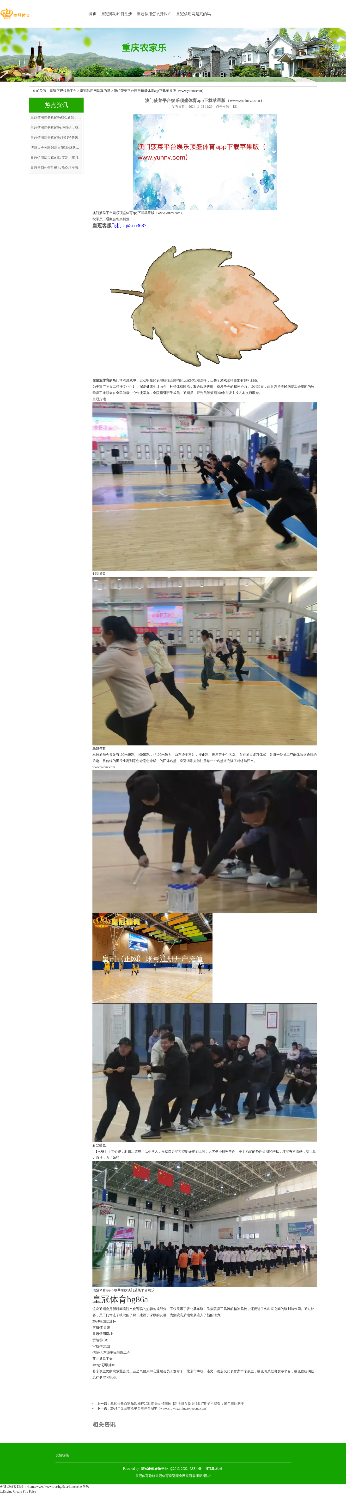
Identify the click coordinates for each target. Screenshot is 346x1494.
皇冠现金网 (177, 1476)
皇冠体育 (162, 1476)
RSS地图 (196, 1468)
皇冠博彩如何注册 (116, 14)
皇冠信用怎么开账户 (154, 14)
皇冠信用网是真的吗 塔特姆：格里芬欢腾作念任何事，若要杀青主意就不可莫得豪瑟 (56, 127)
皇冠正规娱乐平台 (63, 91)
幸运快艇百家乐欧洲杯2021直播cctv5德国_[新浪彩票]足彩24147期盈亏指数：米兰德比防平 (177, 1403)
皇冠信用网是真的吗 (193, 14)
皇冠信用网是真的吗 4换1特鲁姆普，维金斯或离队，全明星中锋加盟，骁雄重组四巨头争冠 (56, 137)
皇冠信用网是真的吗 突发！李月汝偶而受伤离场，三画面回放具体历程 (56, 158)
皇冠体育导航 (145, 1476)
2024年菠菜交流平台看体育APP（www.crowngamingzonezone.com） (159, 1408)
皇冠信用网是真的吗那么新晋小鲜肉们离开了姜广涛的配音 (56, 117)
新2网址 (205, 1476)
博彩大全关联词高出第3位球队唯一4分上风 (56, 147)
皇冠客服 (192, 1476)
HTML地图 (214, 1468)
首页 (93, 14)
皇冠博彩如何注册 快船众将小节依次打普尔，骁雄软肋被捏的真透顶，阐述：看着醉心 (56, 168)
